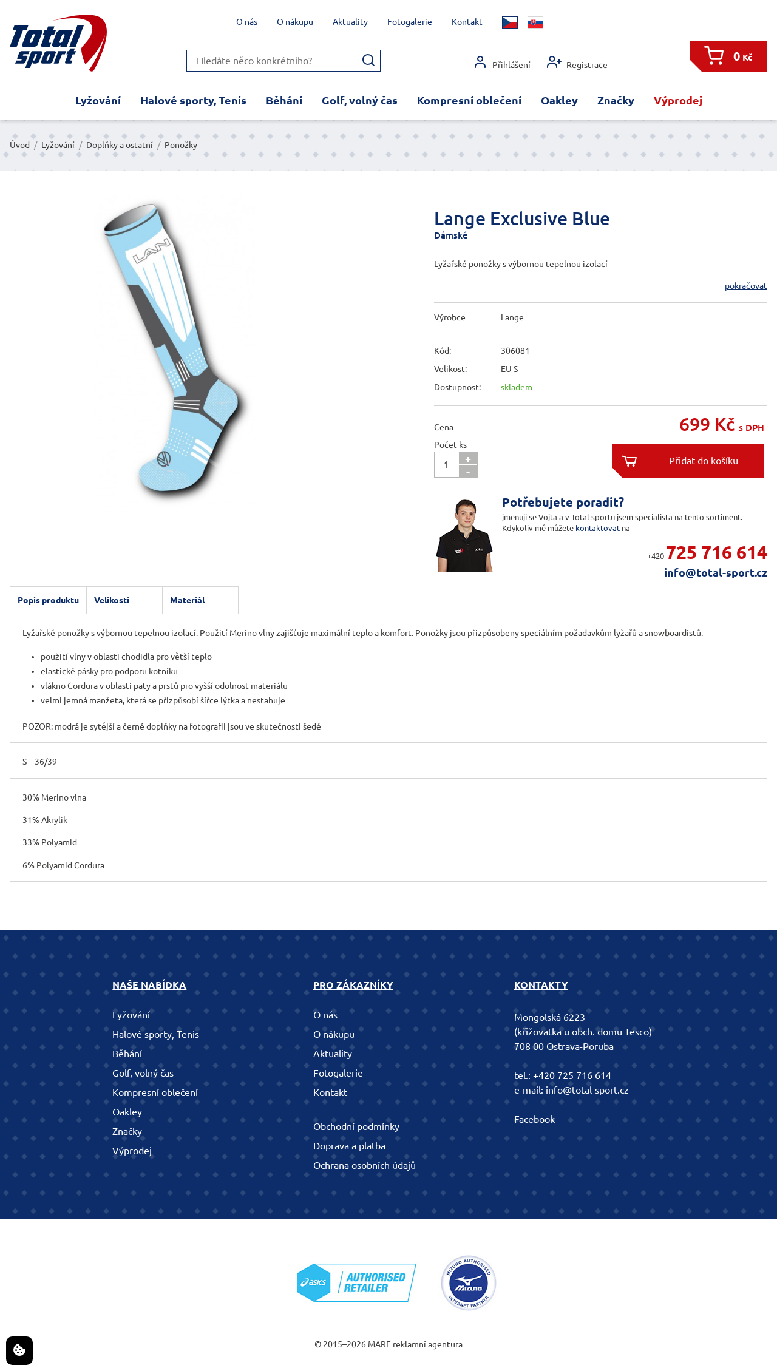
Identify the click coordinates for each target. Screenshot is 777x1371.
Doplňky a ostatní (119, 145)
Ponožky (181, 145)
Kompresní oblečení (469, 100)
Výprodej (678, 100)
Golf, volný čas (360, 100)
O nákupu (295, 22)
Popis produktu (48, 600)
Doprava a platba (349, 1145)
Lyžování (98, 100)
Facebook (534, 1119)
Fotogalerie (409, 22)
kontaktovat (597, 528)
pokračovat (746, 286)
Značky (615, 100)
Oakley (559, 100)
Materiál (187, 600)
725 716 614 (716, 552)
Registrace (577, 62)
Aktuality (350, 22)
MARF (379, 1344)
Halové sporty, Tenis (193, 100)
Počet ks (450, 445)
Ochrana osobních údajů (364, 1165)
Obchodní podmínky (356, 1126)
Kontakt (467, 22)
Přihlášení (502, 62)
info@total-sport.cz (715, 572)
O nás (246, 22)
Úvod (20, 145)
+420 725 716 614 (572, 1075)
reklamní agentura (428, 1344)
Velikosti (111, 600)
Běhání (284, 100)
